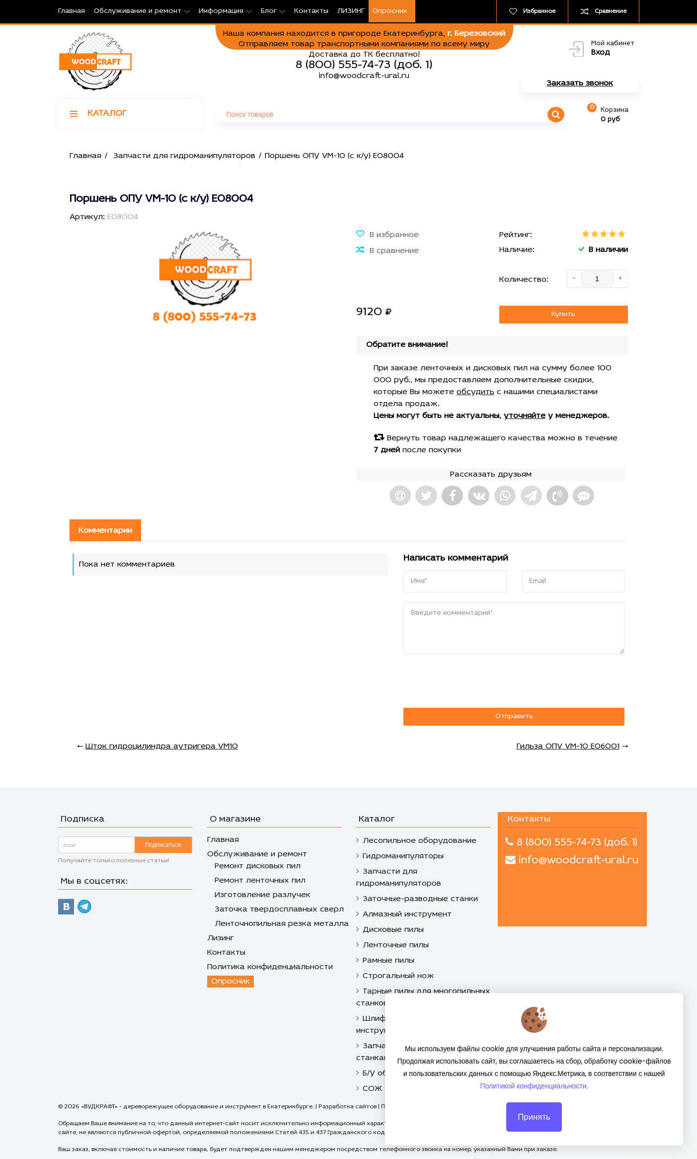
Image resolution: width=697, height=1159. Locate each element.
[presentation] (471, 681)
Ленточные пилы (396, 945)
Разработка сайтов (347, 1107)
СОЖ (372, 1089)
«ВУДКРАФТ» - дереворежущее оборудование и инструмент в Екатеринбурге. (198, 1107)
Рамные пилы (388, 961)
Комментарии (105, 531)
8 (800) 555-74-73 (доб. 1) (364, 65)
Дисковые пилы (393, 930)
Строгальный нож (398, 976)
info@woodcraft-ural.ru (363, 76)
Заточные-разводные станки (420, 899)
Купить (563, 314)
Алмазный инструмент (407, 914)
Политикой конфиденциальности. (534, 1094)
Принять (534, 1125)
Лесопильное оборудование (419, 841)
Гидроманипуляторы (403, 856)
